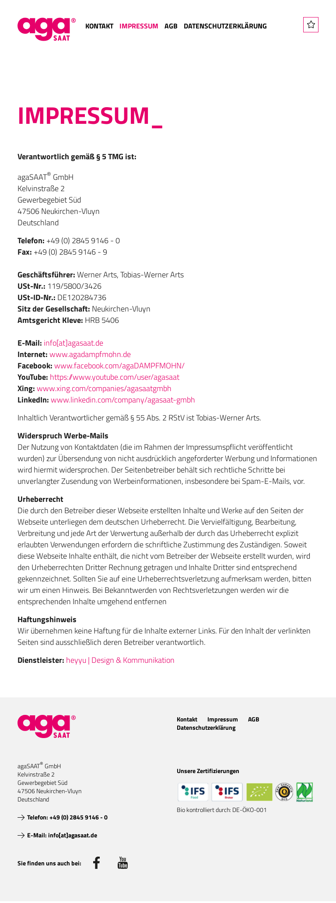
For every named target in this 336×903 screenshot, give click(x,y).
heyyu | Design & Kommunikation (120, 660)
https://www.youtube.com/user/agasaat (114, 377)
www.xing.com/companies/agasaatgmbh (104, 388)
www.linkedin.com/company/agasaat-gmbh (123, 400)
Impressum (138, 25)
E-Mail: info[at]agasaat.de (62, 835)
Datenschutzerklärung (225, 25)
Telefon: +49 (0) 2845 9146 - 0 (67, 817)
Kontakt (99, 25)
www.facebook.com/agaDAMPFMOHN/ (119, 365)
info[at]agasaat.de (73, 343)
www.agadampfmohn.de (90, 354)
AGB (171, 25)
